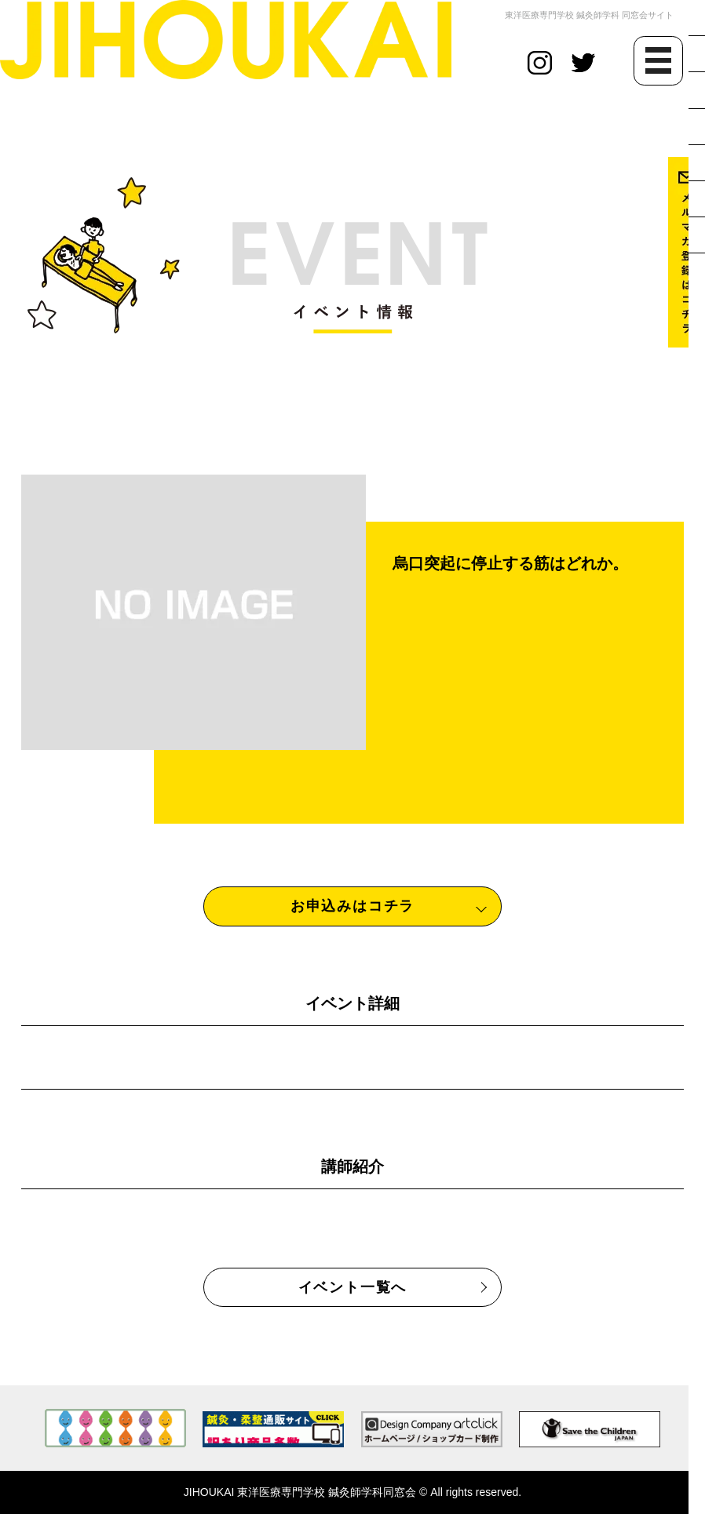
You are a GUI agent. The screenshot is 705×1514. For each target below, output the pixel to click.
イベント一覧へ (352, 1287)
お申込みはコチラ (352, 906)
